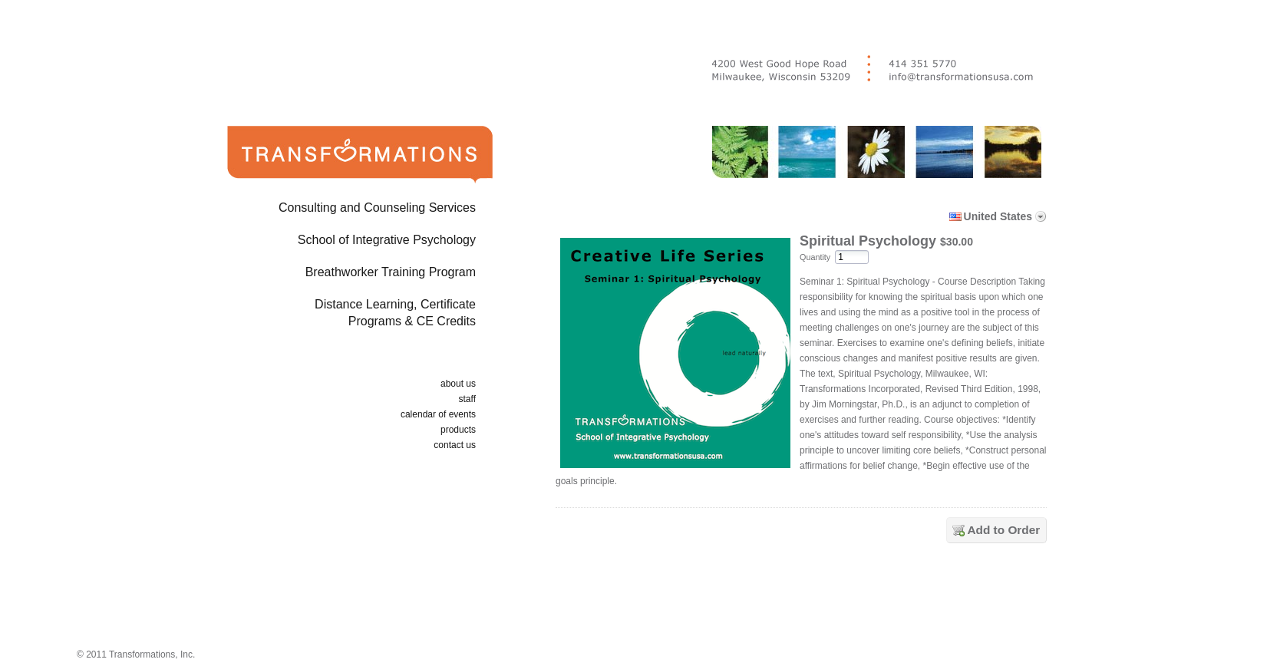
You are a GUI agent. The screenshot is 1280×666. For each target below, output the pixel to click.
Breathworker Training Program (390, 272)
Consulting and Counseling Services (377, 207)
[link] (804, 599)
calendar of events (438, 414)
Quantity (815, 257)
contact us (455, 445)
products (458, 429)
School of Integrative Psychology (387, 239)
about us (458, 383)
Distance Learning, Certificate (335, 316)
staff (467, 399)
